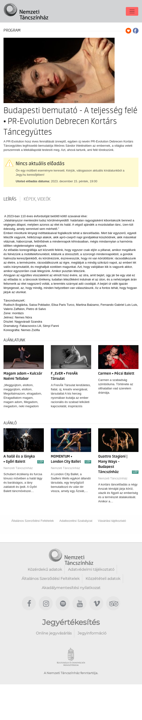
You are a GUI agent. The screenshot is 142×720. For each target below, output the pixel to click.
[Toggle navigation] (132, 11)
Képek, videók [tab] (37, 199)
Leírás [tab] (10, 199)
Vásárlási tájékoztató (112, 520)
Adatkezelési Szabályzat (75, 520)
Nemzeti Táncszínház (18, 468)
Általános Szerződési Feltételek (32, 520)
